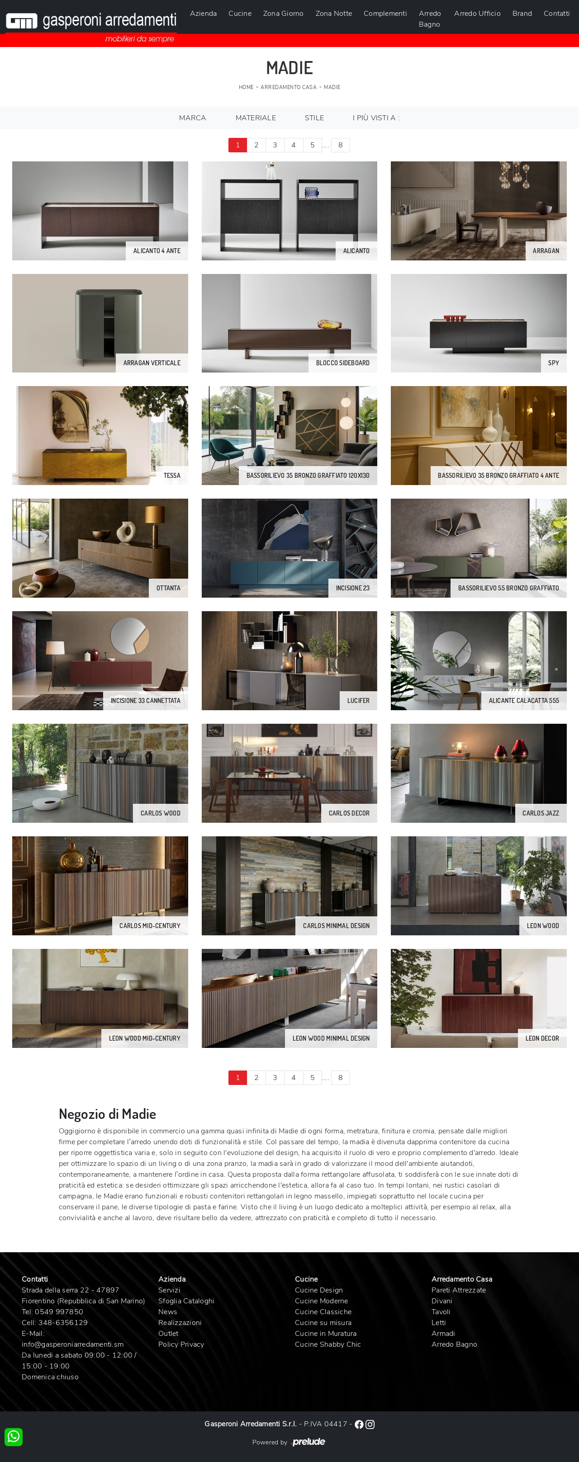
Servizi (169, 1290)
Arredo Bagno (430, 19)
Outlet (168, 1334)
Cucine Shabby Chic (328, 1344)
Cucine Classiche (323, 1312)
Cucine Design (319, 1290)
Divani (442, 1301)
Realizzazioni (180, 1323)
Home (246, 87)
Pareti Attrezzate (459, 1290)
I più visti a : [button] (376, 118)
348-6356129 (63, 1323)
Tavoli (441, 1312)
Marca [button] (192, 118)
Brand (522, 14)
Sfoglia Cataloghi (186, 1301)
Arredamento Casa (289, 87)
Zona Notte (334, 14)
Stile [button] (314, 118)
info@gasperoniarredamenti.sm (72, 1344)
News (167, 1312)
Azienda (203, 14)
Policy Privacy (181, 1344)
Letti (439, 1323)
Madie (332, 87)
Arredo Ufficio (477, 14)
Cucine (240, 14)
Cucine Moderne (321, 1301)
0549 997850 (59, 1312)
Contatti (557, 14)
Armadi (444, 1334)
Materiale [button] (256, 118)
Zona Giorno (283, 14)
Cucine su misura (323, 1323)
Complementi (385, 14)
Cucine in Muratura (326, 1334)
